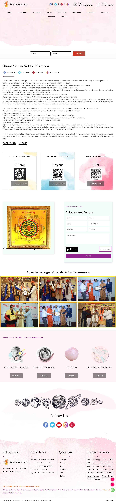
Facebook (11, 72)
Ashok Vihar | (18, 493)
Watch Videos (9, 143)
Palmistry (91, 463)
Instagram (54, 72)
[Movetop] (106, 434)
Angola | (86, 490)
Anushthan (91, 12)
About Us (6, 468)
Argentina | (92, 490)
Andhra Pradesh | (79, 490)
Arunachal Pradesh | (9, 493)
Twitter (25, 72)
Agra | (19, 490)
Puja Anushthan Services (97, 469)
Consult (16, 376)
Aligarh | (47, 490)
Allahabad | (53, 490)
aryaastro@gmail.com (40, 469)
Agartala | (14, 490)
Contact (64, 16)
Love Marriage (93, 476)
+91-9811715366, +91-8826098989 (44, 473)
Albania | (36, 490)
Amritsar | (70, 490)
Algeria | (42, 490)
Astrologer (22, 12)
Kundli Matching (106, 466)
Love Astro (62, 12)
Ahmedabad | (25, 490)
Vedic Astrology (94, 459)
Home (10, 12)
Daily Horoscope (15, 468)
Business (104, 12)
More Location (108, 490)
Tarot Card (76, 12)
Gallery (5, 471)
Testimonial (13, 471)
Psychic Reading (99, 479)
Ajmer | (31, 490)
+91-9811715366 (20, 184)
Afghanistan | (7, 490)
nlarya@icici (96, 184)
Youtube (39, 72)
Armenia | (99, 490)
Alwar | (60, 490)
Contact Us (21, 471)
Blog (24, 468)
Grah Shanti (107, 459)
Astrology (37, 12)
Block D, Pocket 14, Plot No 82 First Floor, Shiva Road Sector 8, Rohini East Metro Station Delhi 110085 (44, 463)
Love (61, 473)
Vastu (49, 12)
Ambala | (65, 490)
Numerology (100, 463)
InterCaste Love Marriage (104, 473)
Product (51, 16)
